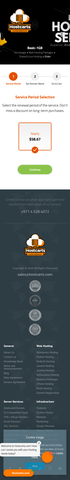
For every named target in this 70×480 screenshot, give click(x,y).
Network (41, 417)
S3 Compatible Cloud (16, 412)
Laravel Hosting (45, 366)
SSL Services (11, 426)
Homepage (20, 52)
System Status (44, 412)
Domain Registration (47, 393)
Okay (35, 466)
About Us (9, 352)
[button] (18, 473)
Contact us (10, 357)
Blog (6, 373)
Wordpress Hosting (47, 352)
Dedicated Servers (14, 408)
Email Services (12, 421)
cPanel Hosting (44, 384)
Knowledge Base (13, 361)
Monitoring (42, 421)
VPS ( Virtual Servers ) (16, 417)
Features (41, 408)
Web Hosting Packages (41, 52)
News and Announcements (13, 367)
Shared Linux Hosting (30, 56)
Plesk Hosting (44, 388)
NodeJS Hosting (45, 361)
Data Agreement (13, 377)
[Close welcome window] (39, 443)
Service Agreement (14, 382)
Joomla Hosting (45, 370)
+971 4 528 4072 (35, 211)
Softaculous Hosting (47, 375)
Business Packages (47, 379)
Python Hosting (45, 357)
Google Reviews (45, 426)
